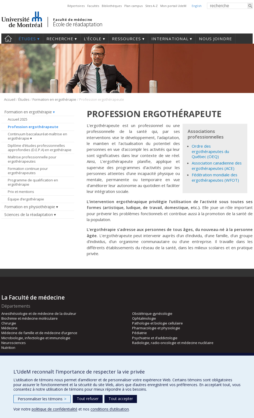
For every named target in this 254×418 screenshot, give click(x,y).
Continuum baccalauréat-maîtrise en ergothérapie (37, 136)
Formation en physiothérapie (29, 206)
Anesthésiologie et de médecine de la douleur (38, 313)
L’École (92, 38)
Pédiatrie (139, 332)
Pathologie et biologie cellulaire (157, 323)
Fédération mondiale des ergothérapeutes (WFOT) (215, 177)
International (169, 38)
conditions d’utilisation (109, 409)
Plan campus (133, 6)
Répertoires (76, 6)
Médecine (9, 328)
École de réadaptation (78, 24)
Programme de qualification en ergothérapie (33, 182)
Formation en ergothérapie (54, 99)
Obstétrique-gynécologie (152, 313)
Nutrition (8, 347)
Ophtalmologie (144, 318)
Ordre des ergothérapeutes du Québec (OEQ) (210, 151)
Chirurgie (8, 323)
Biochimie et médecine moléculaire (29, 318)
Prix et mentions (21, 191)
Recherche (59, 38)
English (197, 6)
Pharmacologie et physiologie (156, 328)
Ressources (126, 38)
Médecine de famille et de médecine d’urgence (39, 332)
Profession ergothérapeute (33, 126)
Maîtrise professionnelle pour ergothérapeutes (32, 159)
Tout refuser (88, 398)
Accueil (8, 38)
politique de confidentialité (54, 409)
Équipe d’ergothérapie (26, 199)
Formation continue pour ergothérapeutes (28, 170)
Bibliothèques (112, 6)
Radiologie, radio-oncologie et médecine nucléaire (172, 342)
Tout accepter (120, 398)
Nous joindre (215, 38)
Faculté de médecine (72, 19)
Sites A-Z (151, 6)
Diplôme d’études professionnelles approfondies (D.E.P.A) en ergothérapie (39, 147)
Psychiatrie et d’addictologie (154, 337)
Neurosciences (13, 342)
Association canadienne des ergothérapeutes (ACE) (217, 165)
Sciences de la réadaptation (28, 214)
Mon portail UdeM (173, 6)
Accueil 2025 (17, 119)
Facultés (93, 6)
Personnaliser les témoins (42, 398)
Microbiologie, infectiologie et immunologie (35, 337)
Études (27, 38)
